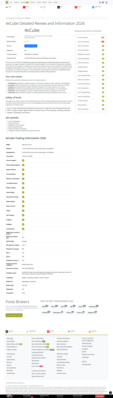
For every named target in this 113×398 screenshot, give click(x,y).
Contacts (9, 357)
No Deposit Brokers (37, 355)
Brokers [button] (16, 2)
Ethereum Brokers (91, 109)
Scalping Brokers (91, 67)
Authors (9, 365)
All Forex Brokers (91, 37)
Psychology (85, 357)
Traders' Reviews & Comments (43, 350)
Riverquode (58, 312)
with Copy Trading (78, 396)
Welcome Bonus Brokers (39, 358)
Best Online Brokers (63, 341)
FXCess (71, 312)
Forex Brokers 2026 (14, 315)
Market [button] (44, 2)
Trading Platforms (12, 347)
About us (9, 362)
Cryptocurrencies (12, 349)
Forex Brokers (19, 18)
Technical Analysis (87, 346)
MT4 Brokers (35, 363)
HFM (45, 306)
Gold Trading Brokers (91, 92)
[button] (103, 2)
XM (73, 306)
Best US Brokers (61, 344)
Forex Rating (10, 18)
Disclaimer (10, 370)
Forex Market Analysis (63, 362)
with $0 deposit (60, 396)
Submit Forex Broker (29, 37)
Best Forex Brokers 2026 (40, 344)
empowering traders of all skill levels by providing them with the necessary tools (46, 62)
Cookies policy (11, 373)
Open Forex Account (38, 376)
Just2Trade (94, 306)
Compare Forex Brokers (39, 371)
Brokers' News (61, 365)
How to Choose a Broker (39, 373)
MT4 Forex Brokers (91, 50)
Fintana (81, 312)
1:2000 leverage (27, 396)
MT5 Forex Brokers (91, 46)
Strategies (85, 349)
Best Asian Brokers (62, 349)
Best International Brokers (64, 347)
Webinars (59, 370)
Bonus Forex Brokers (91, 96)
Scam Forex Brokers (91, 42)
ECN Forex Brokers (91, 63)
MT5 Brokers (35, 361)
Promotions (60, 368)
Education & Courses (88, 354)
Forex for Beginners (88, 341)
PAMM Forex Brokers (91, 54)
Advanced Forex (86, 343)
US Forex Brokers (91, 101)
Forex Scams (37, 366)
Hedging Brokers (91, 71)
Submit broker (11, 359)
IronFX (82, 306)
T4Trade (46, 312)
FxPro (54, 306)
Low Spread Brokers (91, 58)
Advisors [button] (32, 2)
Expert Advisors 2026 (14, 344)
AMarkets (93, 312)
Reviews (25, 2)
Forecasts (59, 357)
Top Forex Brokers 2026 (40, 347)
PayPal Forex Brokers (91, 84)
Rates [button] (50, 2)
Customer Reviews (30, 46)
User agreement (11, 368)
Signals (84, 352)
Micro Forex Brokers (91, 80)
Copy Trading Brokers (91, 75)
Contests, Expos (61, 373)
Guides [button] (56, 2)
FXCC (64, 306)
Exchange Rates (86, 364)
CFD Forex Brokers (91, 88)
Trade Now (100, 396)
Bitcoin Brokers (91, 105)
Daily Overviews (61, 359)
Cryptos (39, 2)
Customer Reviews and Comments (27, 306)
